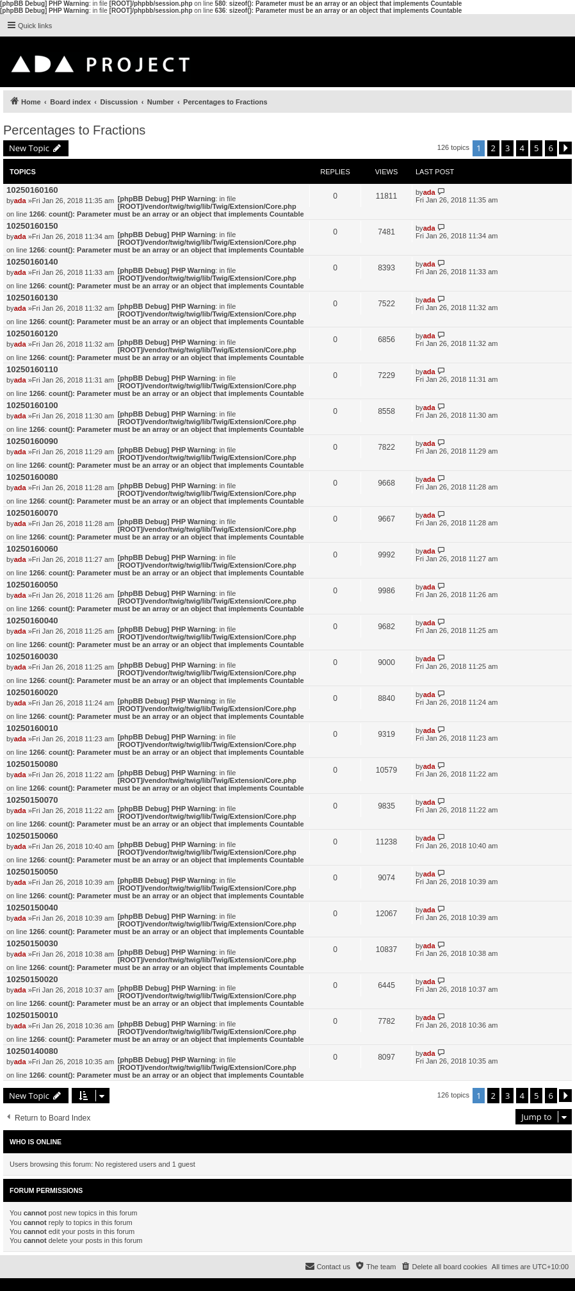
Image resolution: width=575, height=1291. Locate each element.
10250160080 (32, 477)
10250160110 (32, 369)
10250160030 (32, 656)
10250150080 (32, 764)
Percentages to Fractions (74, 130)
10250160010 (32, 728)
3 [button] (507, 148)
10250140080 (32, 1051)
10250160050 (32, 584)
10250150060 (32, 836)
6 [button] (551, 148)
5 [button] (536, 148)
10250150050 (32, 871)
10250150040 (32, 907)
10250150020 (32, 979)
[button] (565, 148)
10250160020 (32, 692)
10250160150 (32, 226)
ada (20, 200)
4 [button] (522, 148)
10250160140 (32, 262)
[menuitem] (443, 1266)
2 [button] (493, 148)
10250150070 (32, 800)
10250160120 (32, 333)
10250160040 (32, 620)
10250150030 (32, 943)
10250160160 (32, 190)
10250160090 (32, 441)
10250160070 (32, 513)
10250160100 (32, 405)
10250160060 (32, 549)
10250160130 (32, 297)
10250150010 (32, 1015)
